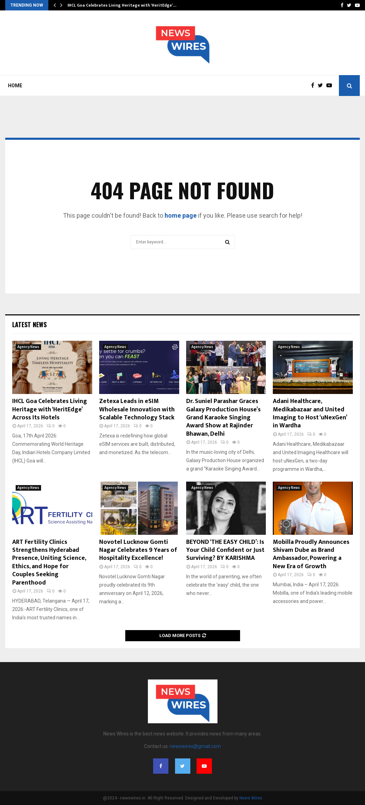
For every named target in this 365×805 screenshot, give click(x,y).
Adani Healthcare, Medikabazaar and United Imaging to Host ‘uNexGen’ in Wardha (310, 413)
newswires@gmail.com (195, 746)
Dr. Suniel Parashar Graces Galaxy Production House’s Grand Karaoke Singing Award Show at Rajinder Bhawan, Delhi (223, 417)
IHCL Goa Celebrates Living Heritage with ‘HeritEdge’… (122, 5)
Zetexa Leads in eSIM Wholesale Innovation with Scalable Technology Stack (137, 409)
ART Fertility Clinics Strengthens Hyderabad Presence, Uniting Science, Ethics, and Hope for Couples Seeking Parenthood (49, 562)
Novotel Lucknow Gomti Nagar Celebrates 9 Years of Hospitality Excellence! (138, 550)
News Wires (250, 798)
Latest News (29, 324)
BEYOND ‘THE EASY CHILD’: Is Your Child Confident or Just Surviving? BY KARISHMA (225, 550)
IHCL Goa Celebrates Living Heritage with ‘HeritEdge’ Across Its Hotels (49, 409)
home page (181, 215)
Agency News (28, 347)
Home (15, 85)
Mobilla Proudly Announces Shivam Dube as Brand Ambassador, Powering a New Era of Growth (311, 554)
